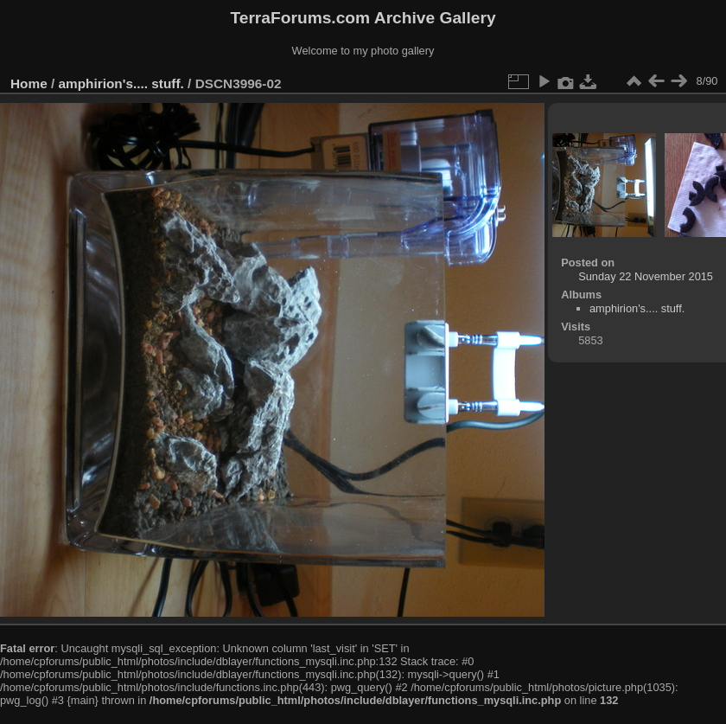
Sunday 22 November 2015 (645, 276)
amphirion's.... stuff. (121, 83)
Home (29, 83)
